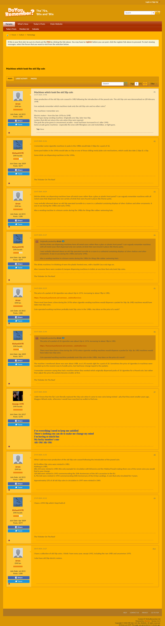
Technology (31, 35)
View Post (63, 241)
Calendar (35, 29)
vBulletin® (147, 621)
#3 (155, 192)
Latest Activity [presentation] (21, 79)
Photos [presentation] (34, 79)
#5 (155, 288)
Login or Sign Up (153, 2)
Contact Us (134, 613)
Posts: (15, 116)
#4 (155, 235)
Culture (21, 35)
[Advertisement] (82, 57)
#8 (155, 455)
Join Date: (14, 114)
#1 (155, 92)
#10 (154, 549)
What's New (23, 24)
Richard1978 (17, 153)
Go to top (155, 613)
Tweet (18, 124)
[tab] (10, 79)
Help (125, 613)
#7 (155, 392)
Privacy (145, 613)
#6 (155, 332)
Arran (18, 104)
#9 (155, 498)
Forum (14, 35)
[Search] (139, 13)
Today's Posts (39, 24)
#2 (155, 141)
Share (19, 121)
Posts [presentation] (10, 79)
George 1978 (17, 404)
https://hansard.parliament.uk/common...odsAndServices (57, 298)
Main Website (56, 24)
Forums (9, 24)
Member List (24, 29)
